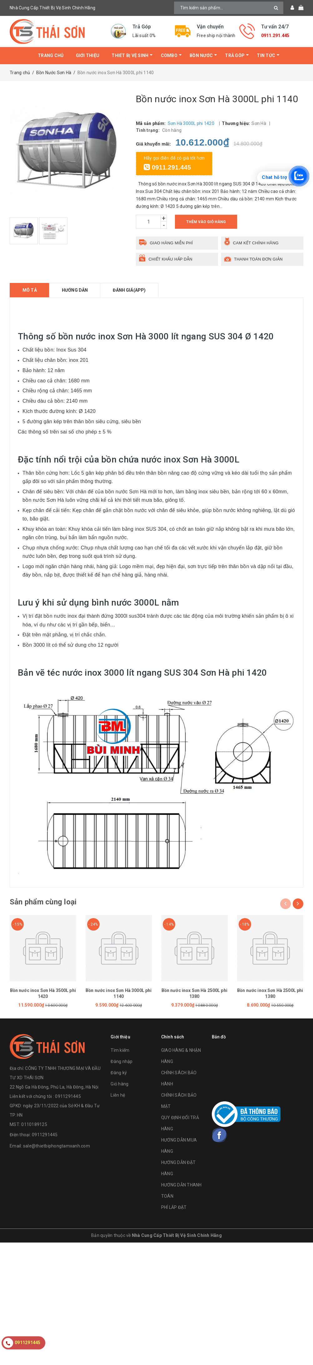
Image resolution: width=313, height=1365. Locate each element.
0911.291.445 (275, 35)
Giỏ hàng (119, 1083)
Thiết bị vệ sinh (130, 55)
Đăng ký (119, 1072)
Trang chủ (50, 55)
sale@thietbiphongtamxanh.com (56, 1145)
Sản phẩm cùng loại (43, 902)
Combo (169, 55)
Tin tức (266, 55)
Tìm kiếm (120, 1050)
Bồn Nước (201, 55)
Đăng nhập (121, 1061)
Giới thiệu (88, 55)
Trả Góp (235, 55)
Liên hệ (118, 1095)
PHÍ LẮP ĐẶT (174, 1207)
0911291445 (45, 1134)
